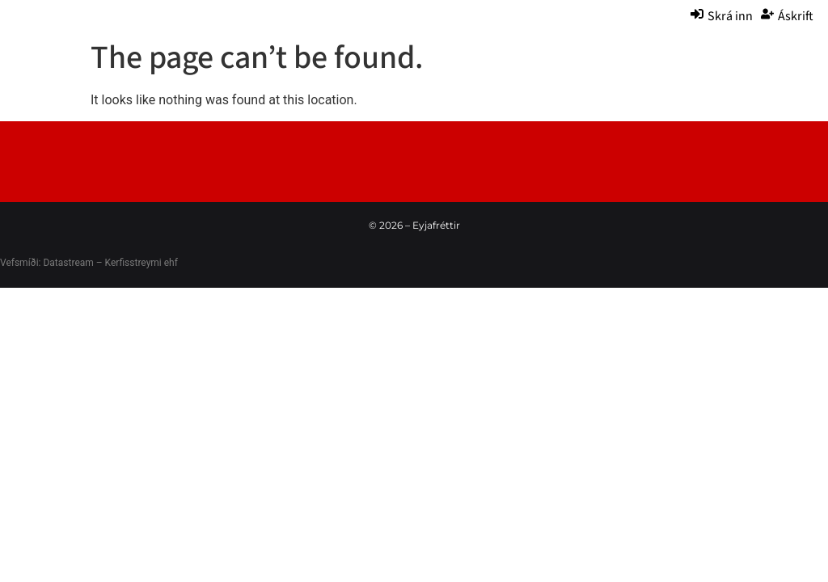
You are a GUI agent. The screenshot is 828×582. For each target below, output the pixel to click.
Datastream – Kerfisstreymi (100, 262)
